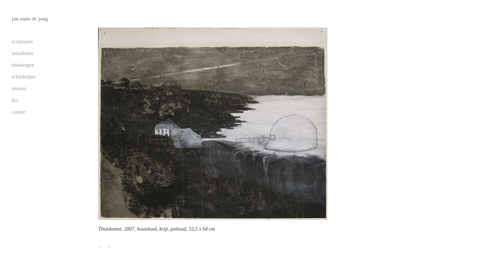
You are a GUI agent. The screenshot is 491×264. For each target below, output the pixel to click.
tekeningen (23, 65)
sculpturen (22, 41)
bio (15, 100)
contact (19, 112)
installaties (23, 53)
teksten (19, 88)
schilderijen (23, 77)
